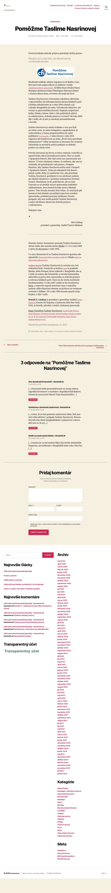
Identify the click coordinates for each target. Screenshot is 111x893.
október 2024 (62, 629)
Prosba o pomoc (10, 590)
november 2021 (63, 727)
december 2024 (63, 623)
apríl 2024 (61, 645)
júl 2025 (60, 603)
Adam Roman (62, 803)
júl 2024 (60, 637)
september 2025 (64, 598)
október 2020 (62, 763)
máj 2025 (61, 609)
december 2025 (63, 589)
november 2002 (63, 780)
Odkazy (97, 7)
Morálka (60, 820)
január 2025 (62, 620)
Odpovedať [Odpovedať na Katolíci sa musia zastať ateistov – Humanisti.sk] (33, 468)
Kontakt (70, 7)
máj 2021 (61, 743)
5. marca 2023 (71, 39)
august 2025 (62, 601)
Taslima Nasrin (49, 341)
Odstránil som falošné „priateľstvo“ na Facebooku (24, 599)
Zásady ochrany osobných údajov (87, 10)
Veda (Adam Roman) (65, 848)
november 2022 (63, 693)
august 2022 (62, 701)
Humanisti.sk (15, 888)
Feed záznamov (63, 868)
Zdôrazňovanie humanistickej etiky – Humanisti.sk (24, 618)
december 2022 (63, 690)
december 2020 (64, 757)
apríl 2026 (61, 578)
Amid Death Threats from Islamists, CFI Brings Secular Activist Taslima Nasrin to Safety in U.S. (55, 323)
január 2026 (62, 587)
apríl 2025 (61, 612)
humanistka (35, 341)
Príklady (60, 834)
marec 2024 (62, 648)
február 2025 (62, 617)
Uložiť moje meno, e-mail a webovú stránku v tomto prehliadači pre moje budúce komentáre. (55, 539)
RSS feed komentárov (66, 871)
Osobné (60, 828)
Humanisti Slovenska (58, 7)
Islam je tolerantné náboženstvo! (43, 267)
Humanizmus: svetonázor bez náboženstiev (31, 644)
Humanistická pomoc (65, 808)
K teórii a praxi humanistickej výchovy (29, 637)
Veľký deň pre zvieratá (13, 594)
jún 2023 (61, 673)
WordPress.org (63, 873)
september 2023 (64, 665)
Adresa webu (32, 529)
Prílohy (60, 836)
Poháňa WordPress (58, 888)
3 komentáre (56, 43)
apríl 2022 (61, 713)
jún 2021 (60, 741)
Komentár (32, 501)
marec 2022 (62, 715)
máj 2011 (61, 769)
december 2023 (63, 657)
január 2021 (62, 755)
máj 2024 (61, 643)
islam (41, 341)
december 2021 (63, 724)
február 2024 (62, 651)
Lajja (65, 275)
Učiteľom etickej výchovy (24, 630)
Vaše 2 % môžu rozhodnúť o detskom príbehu (22, 603)
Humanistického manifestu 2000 (54, 264)
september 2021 (64, 732)
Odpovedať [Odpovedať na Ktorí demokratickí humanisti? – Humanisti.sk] (33, 412)
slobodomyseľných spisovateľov (43, 95)
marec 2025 (62, 615)
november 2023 (63, 659)
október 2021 (62, 729)
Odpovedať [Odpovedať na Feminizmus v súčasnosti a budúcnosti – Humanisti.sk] (33, 442)
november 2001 (63, 783)
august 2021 (62, 735)
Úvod (59, 842)
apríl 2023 (61, 679)
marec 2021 (62, 749)
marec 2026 (62, 581)
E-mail (59, 520)
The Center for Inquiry (62, 341)
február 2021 (62, 752)
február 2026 (62, 584)
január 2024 (62, 654)
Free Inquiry (44, 143)
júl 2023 (60, 671)
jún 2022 (60, 707)
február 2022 (62, 718)
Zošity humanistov (64, 850)
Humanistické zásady (22, 650)
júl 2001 (60, 785)
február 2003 (62, 777)
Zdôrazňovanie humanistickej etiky (18, 586)
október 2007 (62, 774)
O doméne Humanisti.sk (83, 7)
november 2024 (63, 626)
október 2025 (62, 595)
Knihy (59, 817)
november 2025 (63, 592)
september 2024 (64, 631)
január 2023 (62, 687)
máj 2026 (61, 575)
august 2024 (62, 634)
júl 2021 (60, 738)
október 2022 (62, 696)
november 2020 (63, 760)
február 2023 (62, 685)
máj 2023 (61, 676)
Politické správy (63, 831)
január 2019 (62, 766)
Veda (59, 845)
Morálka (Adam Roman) (67, 822)
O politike (61, 825)
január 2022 (62, 721)
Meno (31, 520)
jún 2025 (61, 606)
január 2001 (62, 788)
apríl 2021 (61, 746)
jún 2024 (61, 640)
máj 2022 (61, 710)
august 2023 (62, 668)
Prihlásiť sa (61, 865)
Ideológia (61, 814)
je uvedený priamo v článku (51, 39)
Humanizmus (55, 25)
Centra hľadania (35, 309)
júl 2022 (60, 704)
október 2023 (62, 662)
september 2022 (64, 699)
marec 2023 (62, 682)
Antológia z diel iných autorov (69, 806)
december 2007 (64, 771)
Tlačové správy (63, 839)
